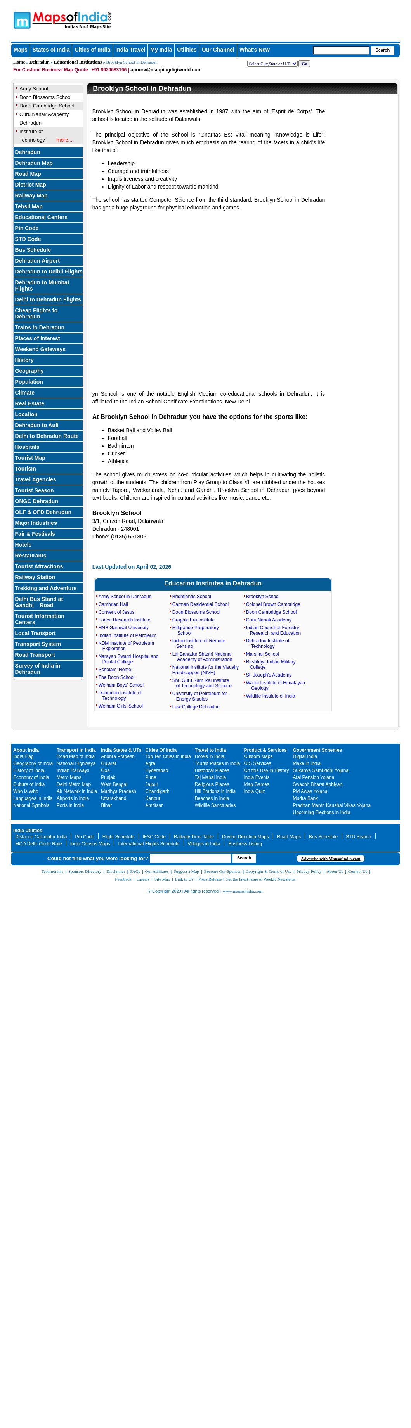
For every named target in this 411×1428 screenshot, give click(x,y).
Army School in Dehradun (125, 596)
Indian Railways (73, 770)
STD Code (28, 239)
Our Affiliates (157, 871)
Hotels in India (209, 756)
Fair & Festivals (35, 534)
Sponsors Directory (84, 871)
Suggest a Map (186, 871)
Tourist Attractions (39, 566)
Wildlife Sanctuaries (215, 805)
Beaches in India (212, 798)
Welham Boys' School (121, 685)
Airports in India (73, 798)
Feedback (123, 879)
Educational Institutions (78, 62)
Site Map (162, 879)
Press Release (210, 879)
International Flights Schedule (148, 843)
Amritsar (154, 805)
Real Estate (29, 403)
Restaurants (31, 555)
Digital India (305, 756)
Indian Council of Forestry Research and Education (273, 630)
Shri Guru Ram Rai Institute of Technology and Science (202, 683)
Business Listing (245, 843)
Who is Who (25, 791)
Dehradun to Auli (37, 425)
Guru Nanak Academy (268, 620)
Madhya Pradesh (118, 791)
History (24, 360)
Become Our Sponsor (222, 871)
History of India (28, 770)
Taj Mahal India (210, 777)
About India (26, 750)
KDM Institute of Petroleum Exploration (126, 645)
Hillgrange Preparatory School (195, 630)
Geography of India (33, 763)
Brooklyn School (263, 596)
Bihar (106, 805)
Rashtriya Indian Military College (271, 664)
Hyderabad (157, 770)
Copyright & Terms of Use (269, 871)
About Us (335, 871)
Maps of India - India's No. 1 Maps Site (48, 16)
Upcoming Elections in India (321, 812)
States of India (51, 50)
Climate (25, 392)
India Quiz (254, 791)
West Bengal (114, 784)
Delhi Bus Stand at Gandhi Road (39, 602)
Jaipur (152, 784)
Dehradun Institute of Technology (120, 695)
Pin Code (84, 836)
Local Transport (35, 633)
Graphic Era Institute (193, 620)
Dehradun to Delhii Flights (49, 271)
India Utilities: (28, 830)
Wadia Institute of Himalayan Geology (275, 685)
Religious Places (212, 784)
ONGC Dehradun (36, 501)
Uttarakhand (113, 798)
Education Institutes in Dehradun (213, 583)
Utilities (187, 50)
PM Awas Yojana (310, 791)
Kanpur (153, 798)
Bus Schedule (33, 250)
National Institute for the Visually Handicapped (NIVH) (205, 670)
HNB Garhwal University (124, 627)
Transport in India (76, 750)
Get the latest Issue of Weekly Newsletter (260, 879)
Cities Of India (161, 750)
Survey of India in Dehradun (38, 669)
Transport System (38, 644)
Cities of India (92, 50)
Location (26, 414)
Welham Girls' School (121, 706)
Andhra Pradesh (118, 756)
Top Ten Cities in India (168, 756)
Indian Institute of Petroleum (127, 635)
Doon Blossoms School (196, 612)
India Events (257, 777)
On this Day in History (266, 770)
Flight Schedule (118, 836)
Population (29, 382)
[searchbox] (341, 50)
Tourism (25, 469)
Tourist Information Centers (39, 619)
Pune (151, 777)
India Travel (130, 50)
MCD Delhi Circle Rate (38, 843)
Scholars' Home (115, 669)
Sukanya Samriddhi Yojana (321, 770)
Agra (150, 763)
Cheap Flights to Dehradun (36, 313)
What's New (254, 50)
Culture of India (29, 784)
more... (64, 140)
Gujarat (108, 763)
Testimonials (52, 871)
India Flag (23, 756)
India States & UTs (121, 750)
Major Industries (36, 523)
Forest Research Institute (125, 620)
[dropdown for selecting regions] (272, 64)
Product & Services (265, 750)
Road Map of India (76, 756)
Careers (142, 879)
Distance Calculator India (41, 836)
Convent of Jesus (117, 612)
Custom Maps (258, 756)
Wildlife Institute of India (270, 696)
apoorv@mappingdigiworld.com (165, 70)
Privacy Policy (309, 871)
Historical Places (212, 770)
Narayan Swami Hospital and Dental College (129, 659)
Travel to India (210, 750)
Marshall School (262, 654)
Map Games (256, 784)
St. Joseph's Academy (269, 675)
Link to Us (184, 879)
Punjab (108, 777)
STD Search (358, 836)
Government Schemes (317, 750)
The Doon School (117, 677)
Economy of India (31, 777)
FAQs (135, 871)
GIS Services (257, 763)
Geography (29, 371)
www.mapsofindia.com (242, 891)
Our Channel (218, 50)
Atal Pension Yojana (314, 777)
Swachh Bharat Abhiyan (317, 784)
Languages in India (32, 798)
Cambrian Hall (113, 604)
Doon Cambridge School (271, 612)
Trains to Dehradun (40, 327)
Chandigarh (158, 791)
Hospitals (27, 447)
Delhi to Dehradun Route (47, 436)
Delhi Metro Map (74, 784)
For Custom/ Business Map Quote (50, 70)
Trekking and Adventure (46, 588)
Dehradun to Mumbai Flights (42, 285)
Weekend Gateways (40, 349)
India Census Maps (90, 843)
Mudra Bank (305, 798)
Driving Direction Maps (245, 836)
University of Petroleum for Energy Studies (199, 696)
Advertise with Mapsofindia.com (330, 858)
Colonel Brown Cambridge (273, 604)
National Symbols (31, 805)
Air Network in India (77, 791)
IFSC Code (154, 836)
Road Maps (289, 836)
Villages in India (204, 843)
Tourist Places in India (217, 763)
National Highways (76, 763)
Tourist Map (30, 458)
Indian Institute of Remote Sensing (198, 643)
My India (161, 50)
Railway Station (35, 577)
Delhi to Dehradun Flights (48, 299)
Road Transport (35, 655)
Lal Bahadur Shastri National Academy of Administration (202, 656)
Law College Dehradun (196, 707)
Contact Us (357, 871)
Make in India (307, 763)
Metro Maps (69, 777)
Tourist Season (34, 490)
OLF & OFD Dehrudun (43, 512)
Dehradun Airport (37, 261)
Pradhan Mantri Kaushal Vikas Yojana (332, 805)
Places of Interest (37, 338)
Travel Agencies (35, 479)
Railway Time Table (194, 836)
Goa (105, 770)
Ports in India (70, 805)
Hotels (23, 545)
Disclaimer (115, 871)
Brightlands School (191, 596)
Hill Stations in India (215, 791)
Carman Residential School (200, 604)
